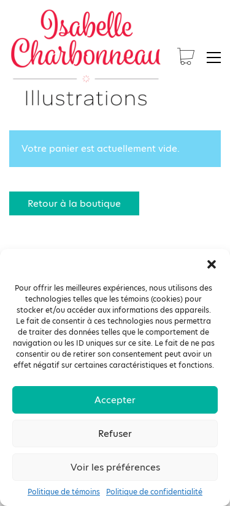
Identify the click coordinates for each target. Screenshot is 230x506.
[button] (211, 264)
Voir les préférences (115, 467)
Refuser (115, 433)
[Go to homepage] (86, 57)
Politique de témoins (64, 492)
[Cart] (185, 58)
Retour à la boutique (74, 203)
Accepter (115, 399)
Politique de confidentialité (154, 492)
